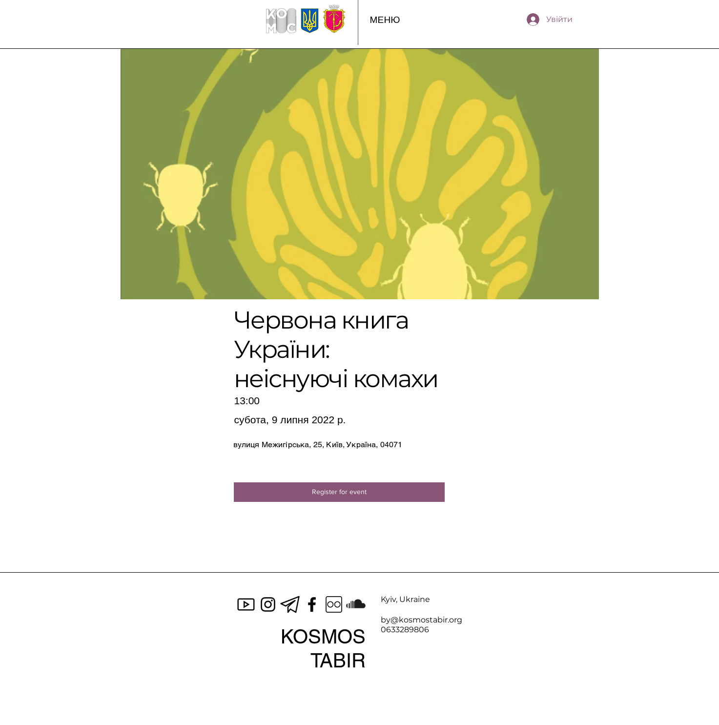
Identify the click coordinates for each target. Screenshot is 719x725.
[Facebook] (312, 604)
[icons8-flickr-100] (334, 604)
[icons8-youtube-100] (246, 604)
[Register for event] (339, 492)
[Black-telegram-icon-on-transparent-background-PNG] (290, 604)
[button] (385, 19)
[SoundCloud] (356, 604)
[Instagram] (268, 604)
